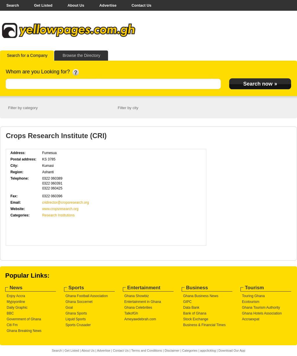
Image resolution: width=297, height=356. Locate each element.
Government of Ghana (24, 319)
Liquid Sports (75, 319)
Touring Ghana (253, 296)
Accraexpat (250, 319)
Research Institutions (58, 215)
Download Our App (231, 350)
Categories (189, 350)
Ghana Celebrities (138, 308)
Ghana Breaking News (24, 331)
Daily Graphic (17, 308)
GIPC (187, 302)
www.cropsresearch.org (60, 209)
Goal (69, 308)
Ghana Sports (76, 313)
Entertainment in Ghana (142, 302)
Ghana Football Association (86, 296)
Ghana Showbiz (136, 296)
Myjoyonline (16, 302)
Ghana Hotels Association (262, 313)
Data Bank (191, 308)
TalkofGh (131, 313)
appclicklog (208, 350)
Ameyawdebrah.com (140, 319)
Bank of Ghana (194, 313)
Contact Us (142, 5)
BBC (10, 313)
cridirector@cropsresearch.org (65, 202)
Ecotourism (250, 302)
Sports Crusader (78, 325)
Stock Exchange (195, 319)
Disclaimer (172, 350)
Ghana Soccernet (78, 302)
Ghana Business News (200, 296)
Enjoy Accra (16, 296)
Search (12, 5)
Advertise (107, 5)
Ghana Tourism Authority (261, 308)
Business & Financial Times (204, 325)
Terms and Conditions (146, 350)
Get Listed (43, 5)
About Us (76, 5)
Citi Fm (12, 325)
